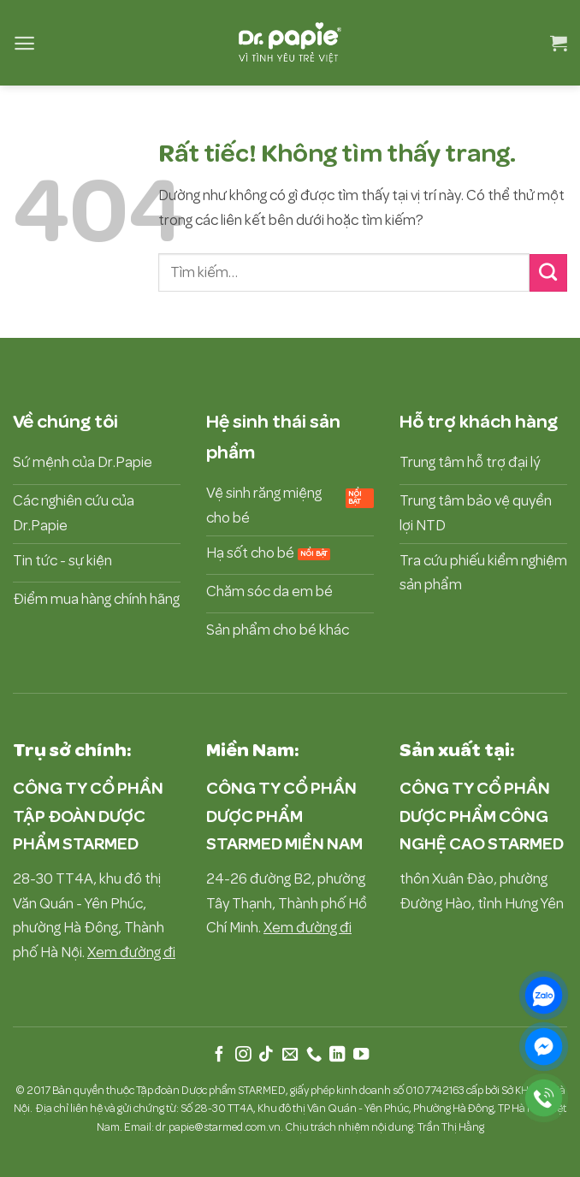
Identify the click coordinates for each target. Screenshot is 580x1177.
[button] (24, 43)
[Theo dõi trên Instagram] (243, 1055)
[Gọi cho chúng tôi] (313, 1055)
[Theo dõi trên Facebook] (219, 1055)
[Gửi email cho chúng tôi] (290, 1055)
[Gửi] (548, 273)
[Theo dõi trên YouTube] (360, 1055)
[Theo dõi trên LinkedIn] (337, 1055)
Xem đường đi (131, 952)
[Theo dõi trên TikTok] (266, 1055)
